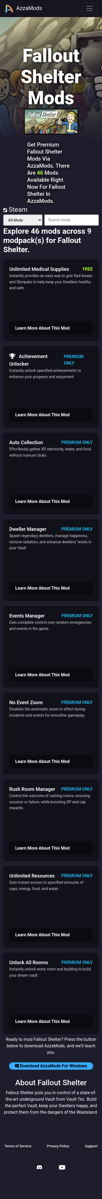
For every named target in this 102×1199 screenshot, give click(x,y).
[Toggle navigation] (89, 8)
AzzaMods (23, 8)
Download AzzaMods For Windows (51, 1065)
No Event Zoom (26, 702)
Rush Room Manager (32, 789)
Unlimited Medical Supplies (39, 269)
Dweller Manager (27, 529)
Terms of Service (17, 1146)
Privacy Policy (58, 1146)
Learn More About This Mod (42, 328)
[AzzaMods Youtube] (62, 1168)
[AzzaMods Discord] (39, 1168)
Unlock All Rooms (28, 962)
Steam (15, 209)
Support (91, 1146)
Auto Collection (26, 442)
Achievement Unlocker (28, 359)
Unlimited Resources (32, 876)
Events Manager (27, 616)
